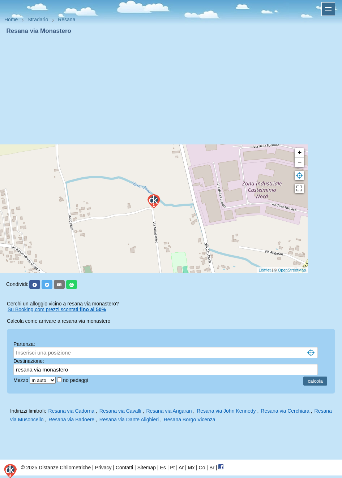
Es (163, 467)
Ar (181, 467)
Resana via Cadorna (71, 411)
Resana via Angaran (169, 411)
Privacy (103, 467)
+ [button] (300, 152)
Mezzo (21, 380)
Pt (172, 467)
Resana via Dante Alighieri (129, 419)
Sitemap (146, 467)
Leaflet (265, 270)
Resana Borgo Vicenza (189, 419)
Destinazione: (28, 361)
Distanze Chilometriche (65, 467)
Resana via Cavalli (120, 411)
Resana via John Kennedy (226, 411)
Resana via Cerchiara (285, 411)
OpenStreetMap (292, 270)
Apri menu (328, 9)
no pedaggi (76, 380)
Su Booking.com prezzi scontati (57, 309)
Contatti (124, 467)
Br (211, 467)
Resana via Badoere (71, 419)
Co (202, 467)
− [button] (300, 162)
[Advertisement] (171, 89)
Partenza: (24, 344)
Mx (191, 467)
